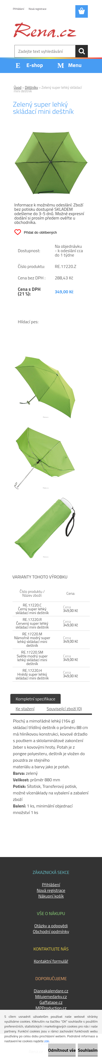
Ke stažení (25, 708)
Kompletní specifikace (35, 699)
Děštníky (31, 87)
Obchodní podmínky (51, 931)
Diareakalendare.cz (51, 990)
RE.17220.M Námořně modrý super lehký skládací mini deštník (32, 639)
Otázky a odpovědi (51, 925)
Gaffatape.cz (50, 1002)
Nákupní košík (51, 896)
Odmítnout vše (62, 1050)
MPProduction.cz (50, 1008)
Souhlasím (88, 1050)
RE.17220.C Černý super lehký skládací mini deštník (32, 608)
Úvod (17, 87)
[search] (81, 51)
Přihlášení (18, 9)
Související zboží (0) (64, 708)
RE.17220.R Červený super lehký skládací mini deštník (32, 623)
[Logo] (45, 29)
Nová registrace (38, 9)
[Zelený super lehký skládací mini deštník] (51, 133)
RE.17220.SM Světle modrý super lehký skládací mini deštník (32, 657)
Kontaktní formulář (51, 961)
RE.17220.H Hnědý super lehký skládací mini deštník (32, 674)
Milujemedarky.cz (51, 996)
